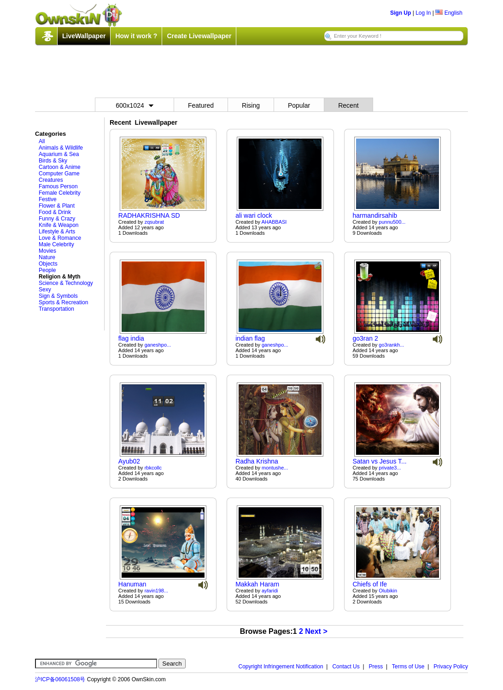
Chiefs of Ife (369, 584)
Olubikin (388, 590)
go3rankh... (391, 345)
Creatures (51, 180)
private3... (390, 467)
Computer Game (59, 173)
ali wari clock (253, 215)
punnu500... (392, 222)
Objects (48, 264)
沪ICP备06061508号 (60, 679)
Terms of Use (408, 666)
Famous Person (58, 186)
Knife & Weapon (59, 225)
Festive (48, 199)
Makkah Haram (257, 584)
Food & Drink (55, 212)
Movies (47, 251)
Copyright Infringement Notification (281, 666)
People (47, 270)
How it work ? (136, 36)
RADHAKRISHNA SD (149, 215)
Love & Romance (60, 238)
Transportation (56, 309)
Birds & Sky (53, 160)
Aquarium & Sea (59, 154)
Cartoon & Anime (60, 167)
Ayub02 (129, 461)
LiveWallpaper (83, 36)
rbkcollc (153, 467)
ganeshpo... (158, 345)
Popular (299, 105)
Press (376, 666)
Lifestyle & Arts (57, 231)
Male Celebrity (56, 244)
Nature (47, 257)
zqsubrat (154, 222)
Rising (251, 105)
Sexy (45, 289)
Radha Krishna (256, 461)
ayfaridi (270, 590)
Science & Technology (66, 283)
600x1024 (134, 105)
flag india (131, 338)
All (42, 141)
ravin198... (156, 590)
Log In (423, 13)
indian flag (250, 338)
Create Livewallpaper (199, 36)
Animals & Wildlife (61, 148)
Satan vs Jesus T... (379, 461)
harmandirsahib (374, 215)
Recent (348, 105)
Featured (201, 105)
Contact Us (345, 666)
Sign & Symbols (58, 296)
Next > (316, 631)
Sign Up (400, 13)
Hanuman (132, 584)
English (448, 13)
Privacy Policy (450, 666)
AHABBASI (274, 222)
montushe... (275, 467)
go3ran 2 (365, 338)
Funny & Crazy (57, 218)
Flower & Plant (57, 206)
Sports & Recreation (63, 302)
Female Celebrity (60, 193)
